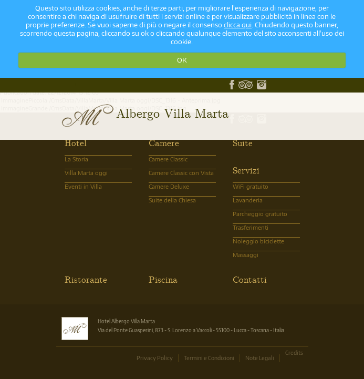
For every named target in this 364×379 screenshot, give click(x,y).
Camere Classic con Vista (181, 172)
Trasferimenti (250, 227)
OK (182, 60)
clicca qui (238, 25)
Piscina (163, 279)
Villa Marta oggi (86, 172)
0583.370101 (75, 84)
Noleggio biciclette (258, 241)
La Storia (76, 159)
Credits (294, 352)
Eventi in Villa (83, 186)
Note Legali (259, 357)
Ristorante (86, 279)
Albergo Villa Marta (172, 112)
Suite (243, 142)
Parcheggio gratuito (260, 213)
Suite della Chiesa (172, 200)
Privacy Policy (155, 357)
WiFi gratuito (250, 186)
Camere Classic (168, 159)
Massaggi (245, 254)
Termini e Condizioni (209, 357)
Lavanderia (248, 200)
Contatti (250, 279)
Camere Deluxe (169, 186)
